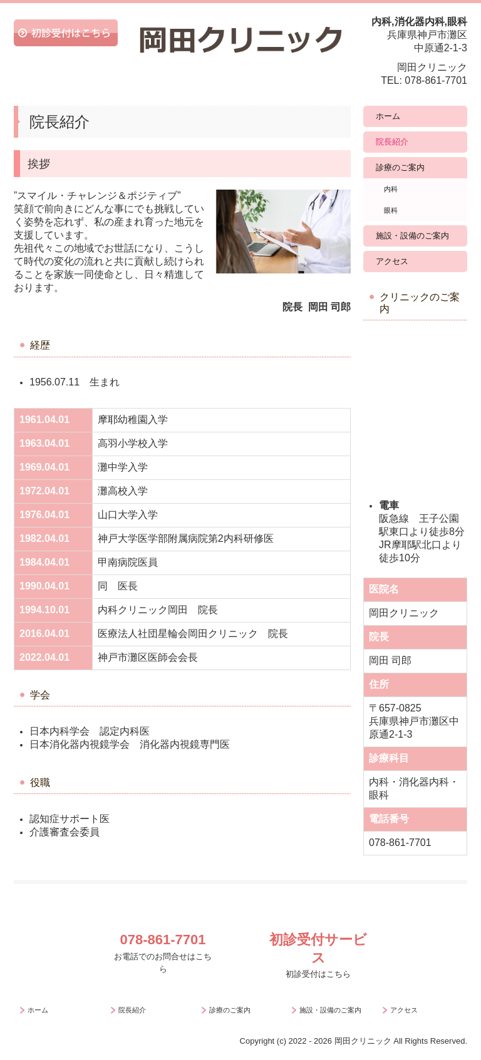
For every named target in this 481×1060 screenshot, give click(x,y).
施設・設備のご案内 (412, 235)
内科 (391, 189)
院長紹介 (392, 141)
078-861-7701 (436, 80)
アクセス (392, 261)
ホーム (388, 116)
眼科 (391, 210)
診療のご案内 (400, 167)
